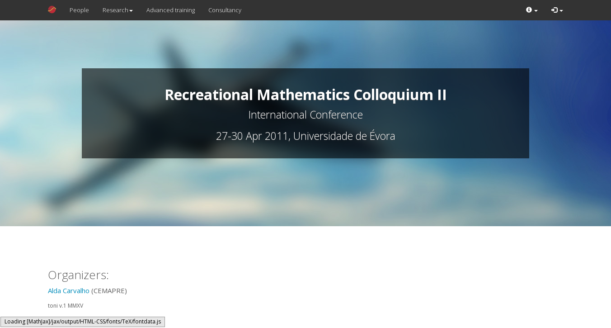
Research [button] (118, 10)
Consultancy (224, 10)
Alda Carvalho (68, 290)
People (79, 10)
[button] (532, 10)
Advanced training (170, 10)
